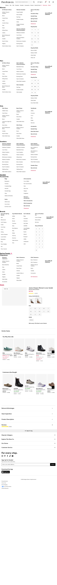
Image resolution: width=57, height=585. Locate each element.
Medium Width (34, 52)
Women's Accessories (26, 197)
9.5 (38, 38)
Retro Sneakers (5, 161)
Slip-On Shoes (5, 41)
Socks (6, 199)
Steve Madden (4, 244)
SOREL (25, 239)
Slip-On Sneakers (20, 46)
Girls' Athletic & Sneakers (34, 151)
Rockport (25, 236)
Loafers (3, 32)
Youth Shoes (4, 113)
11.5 (32, 89)
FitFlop (2, 232)
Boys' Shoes (19, 108)
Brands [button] (32, 5)
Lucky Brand (3, 236)
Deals (49, 5)
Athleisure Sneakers (21, 32)
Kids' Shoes (5, 108)
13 (38, 89)
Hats (25, 186)
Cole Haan (3, 227)
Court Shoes (19, 35)
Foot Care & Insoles (28, 183)
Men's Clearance (21, 257)
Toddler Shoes (5, 110)
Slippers (4, 43)
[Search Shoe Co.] (23, 2)
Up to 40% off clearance (48, 25)
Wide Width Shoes (6, 136)
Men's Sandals (20, 84)
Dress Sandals (19, 14)
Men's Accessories (28, 200)
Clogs (3, 20)
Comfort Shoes (5, 23)
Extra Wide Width (34, 102)
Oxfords (3, 83)
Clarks (2, 224)
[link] (7, 355)
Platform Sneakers (6, 159)
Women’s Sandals (21, 9)
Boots (3, 15)
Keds (13, 225)
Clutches (6, 183)
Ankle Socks (7, 201)
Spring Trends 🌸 (38, 5)
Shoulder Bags (8, 190)
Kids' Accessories (28, 203)
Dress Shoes (4, 76)
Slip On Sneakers (34, 159)
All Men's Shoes (6, 63)
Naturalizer (3, 239)
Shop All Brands (39, 225)
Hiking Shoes (5, 30)
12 (35, 89)
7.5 (35, 35)
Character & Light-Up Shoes (6, 122)
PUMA (32, 120)
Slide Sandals (19, 92)
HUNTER (25, 225)
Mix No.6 (37, 222)
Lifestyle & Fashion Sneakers (20, 38)
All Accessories (27, 178)
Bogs (25, 216)
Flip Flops (18, 17)
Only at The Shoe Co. (35, 10)
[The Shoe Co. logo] (8, 2)
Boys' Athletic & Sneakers (34, 148)
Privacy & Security (5, 481)
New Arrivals (34, 21)
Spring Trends (34, 18)
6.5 (38, 32)
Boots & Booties (5, 264)
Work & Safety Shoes (6, 46)
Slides (18, 21)
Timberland (26, 241)
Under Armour (15, 240)
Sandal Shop (34, 16)
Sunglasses (26, 193)
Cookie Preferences (5, 488)
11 (38, 41)
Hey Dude (26, 223)
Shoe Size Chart (35, 131)
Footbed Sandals (20, 19)
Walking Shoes (5, 169)
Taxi (1, 246)
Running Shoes (20, 43)
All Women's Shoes (6, 9)
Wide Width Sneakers (21, 81)
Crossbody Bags (8, 186)
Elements (26, 221)
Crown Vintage (38, 217)
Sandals (22, 5)
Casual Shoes (5, 18)
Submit (52, 464)
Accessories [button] (27, 5)
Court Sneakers (20, 152)
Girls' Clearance (34, 262)
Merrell (25, 234)
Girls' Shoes (19, 125)
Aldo (2, 217)
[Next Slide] (53, 352)
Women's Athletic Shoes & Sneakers (21, 29)
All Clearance (34, 276)
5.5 (32, 32)
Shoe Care (26, 188)
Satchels (6, 188)
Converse (33, 113)
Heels (3, 27)
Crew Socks (7, 204)
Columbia (26, 218)
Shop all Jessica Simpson (34, 289)
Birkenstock (3, 219)
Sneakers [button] (17, 5)
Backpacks (7, 181)
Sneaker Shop (34, 165)
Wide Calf (33, 57)
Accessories (33, 126)
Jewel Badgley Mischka (27, 229)
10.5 (35, 41)
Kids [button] (13, 5)
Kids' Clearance (34, 257)
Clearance (33, 23)
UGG (25, 244)
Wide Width (33, 55)
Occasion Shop (34, 13)
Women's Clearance (4, 258)
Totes (6, 193)
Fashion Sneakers (20, 71)
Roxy (2, 241)
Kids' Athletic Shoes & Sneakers (35, 144)
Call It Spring (3, 222)
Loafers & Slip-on (20, 273)
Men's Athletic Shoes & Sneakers (21, 63)
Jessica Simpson (4, 234)
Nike (32, 118)
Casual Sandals (20, 12)
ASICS (13, 218)
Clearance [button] (45, 5)
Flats (3, 25)
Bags (6, 178)
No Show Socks (8, 206)
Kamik (25, 231)
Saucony (14, 235)
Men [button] (11, 5)
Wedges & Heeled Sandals (20, 25)
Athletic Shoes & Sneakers (5, 13)
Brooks (13, 221)
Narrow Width (34, 50)
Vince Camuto (4, 249)
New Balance (15, 228)
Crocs (32, 115)
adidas (32, 110)
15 (35, 92)
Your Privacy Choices (6, 486)
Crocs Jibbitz (26, 181)
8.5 (32, 38)
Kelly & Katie (37, 219)
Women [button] (7, 5)
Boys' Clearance (34, 259)
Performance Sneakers (21, 41)
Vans (13, 242)
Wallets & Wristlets (9, 195)
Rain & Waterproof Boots (6, 36)
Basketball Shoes (20, 66)
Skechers (33, 122)
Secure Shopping (4, 484)
